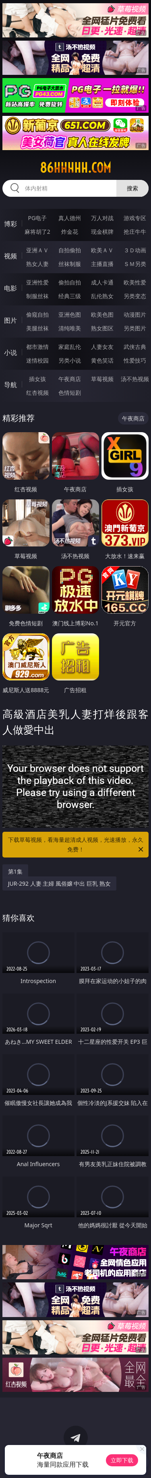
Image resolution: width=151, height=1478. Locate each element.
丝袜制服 (69, 264)
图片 (10, 320)
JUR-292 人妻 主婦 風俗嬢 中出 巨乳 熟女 (59, 883)
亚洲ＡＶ (37, 250)
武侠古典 (135, 346)
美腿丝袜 (37, 328)
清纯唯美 (69, 328)
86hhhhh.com (75, 168)
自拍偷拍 (69, 250)
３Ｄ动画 (135, 250)
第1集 (15, 871)
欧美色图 (102, 314)
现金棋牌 (102, 231)
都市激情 (37, 346)
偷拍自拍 (69, 282)
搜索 (132, 188)
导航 (10, 384)
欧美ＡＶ (102, 250)
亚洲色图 (69, 314)
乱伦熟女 (102, 296)
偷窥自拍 (37, 314)
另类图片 (135, 328)
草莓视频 (102, 379)
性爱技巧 (135, 360)
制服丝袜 (37, 296)
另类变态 (135, 296)
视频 (10, 255)
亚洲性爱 (37, 282)
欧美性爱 (135, 282)
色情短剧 (69, 392)
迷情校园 (37, 360)
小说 (10, 352)
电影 (10, 288)
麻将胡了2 (37, 231)
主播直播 (102, 264)
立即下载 (122, 1460)
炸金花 (69, 231)
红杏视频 (37, 392)
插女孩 (37, 379)
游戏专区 (135, 218)
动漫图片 (135, 314)
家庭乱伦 (69, 346)
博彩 (10, 223)
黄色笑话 (102, 360)
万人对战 (102, 218)
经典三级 (69, 296)
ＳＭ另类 (135, 264)
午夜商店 (69, 379)
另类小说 (69, 360)
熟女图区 (102, 328)
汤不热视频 (135, 379)
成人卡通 (102, 282)
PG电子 (37, 218)
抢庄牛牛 (135, 231)
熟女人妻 (37, 264)
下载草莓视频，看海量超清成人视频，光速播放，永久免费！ (76, 845)
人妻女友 (102, 346)
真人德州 (69, 218)
